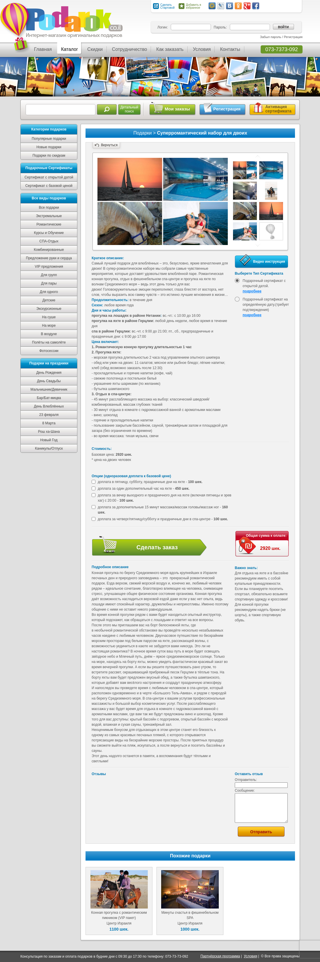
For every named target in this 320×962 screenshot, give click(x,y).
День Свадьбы (49, 381)
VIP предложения (49, 266)
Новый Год (48, 440)
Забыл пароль (270, 37)
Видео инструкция (269, 262)
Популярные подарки (49, 139)
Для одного (49, 292)
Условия (202, 49)
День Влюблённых (49, 406)
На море (49, 325)
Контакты (230, 49)
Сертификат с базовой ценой (48, 186)
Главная (43, 49)
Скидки (95, 49)
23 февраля (48, 415)
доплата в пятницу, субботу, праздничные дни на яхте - (150, 482)
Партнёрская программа (220, 956)
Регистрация (293, 37)
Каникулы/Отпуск (49, 448)
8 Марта (48, 423)
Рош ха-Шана (49, 432)
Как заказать (170, 49)
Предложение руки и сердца (49, 258)
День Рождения (49, 373)
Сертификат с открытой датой (48, 177)
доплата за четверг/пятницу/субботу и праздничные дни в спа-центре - (163, 519)
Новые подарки (48, 147)
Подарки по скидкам (49, 155)
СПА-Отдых (48, 241)
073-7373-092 (281, 49)
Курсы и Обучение (49, 233)
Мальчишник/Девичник (49, 389)
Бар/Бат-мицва (49, 398)
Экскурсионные (48, 309)
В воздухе (49, 334)
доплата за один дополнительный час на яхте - (143, 489)
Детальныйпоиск (129, 109)
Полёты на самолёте (49, 342)
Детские (48, 300)
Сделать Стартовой (167, 6)
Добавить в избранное (193, 6)
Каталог (69, 49)
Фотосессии (48, 351)
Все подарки (49, 207)
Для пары (48, 283)
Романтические (48, 224)
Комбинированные (49, 250)
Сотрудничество (129, 49)
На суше (49, 317)
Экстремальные (49, 216)
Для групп (49, 275)
